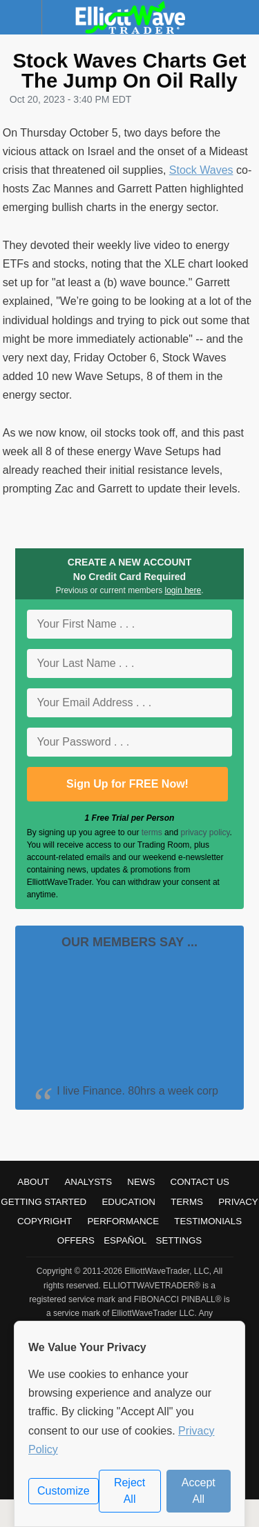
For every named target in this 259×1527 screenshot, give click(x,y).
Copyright (44, 1221)
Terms (187, 1202)
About (33, 1182)
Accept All (198, 1491)
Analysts (88, 1182)
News (141, 1182)
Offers (76, 1240)
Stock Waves (201, 170)
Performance (123, 1221)
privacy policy (204, 832)
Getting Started (43, 1202)
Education (128, 1202)
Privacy (238, 1202)
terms (152, 832)
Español (125, 1240)
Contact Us (200, 1182)
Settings (179, 1240)
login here (183, 590)
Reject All (129, 1491)
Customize (63, 1491)
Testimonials (208, 1221)
